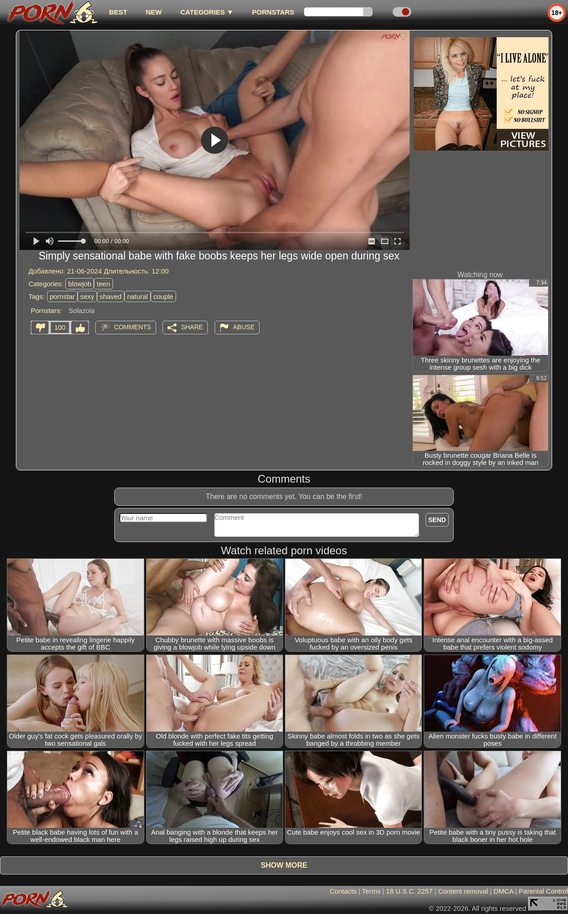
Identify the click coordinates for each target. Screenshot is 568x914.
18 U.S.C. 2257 (409, 891)
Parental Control (543, 891)
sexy (87, 296)
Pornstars (273, 12)
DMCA (503, 891)
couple (163, 296)
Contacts (343, 891)
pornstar (62, 296)
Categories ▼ (206, 12)
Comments (132, 327)
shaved (111, 296)
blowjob (79, 284)
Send (437, 519)
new (154, 12)
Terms (371, 891)
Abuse (244, 327)
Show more (284, 865)
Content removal (463, 891)
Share (192, 327)
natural (137, 296)
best (118, 12)
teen (103, 284)
